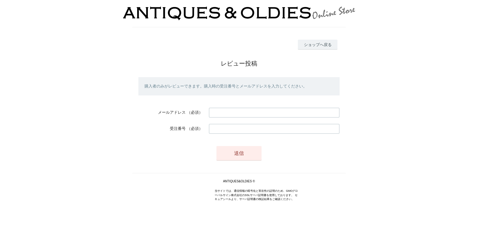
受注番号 (178, 128)
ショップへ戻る (318, 44)
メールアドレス (172, 112)
